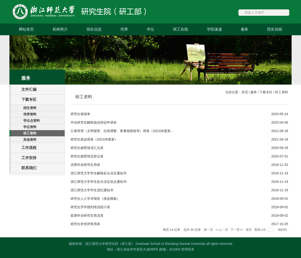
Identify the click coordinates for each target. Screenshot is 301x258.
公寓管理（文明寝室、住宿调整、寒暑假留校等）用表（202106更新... (122, 131)
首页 (245, 92)
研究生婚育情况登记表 (87, 156)
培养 (124, 29)
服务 (244, 29)
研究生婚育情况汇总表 (87, 148)
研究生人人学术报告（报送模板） (95, 198)
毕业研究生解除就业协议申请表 (94, 122)
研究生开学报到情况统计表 (90, 207)
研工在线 (180, 29)
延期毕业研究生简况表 (87, 215)
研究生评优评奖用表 (85, 224)
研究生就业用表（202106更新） (94, 139)
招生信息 (94, 29)
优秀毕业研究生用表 (85, 165)
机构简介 (60, 29)
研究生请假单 (80, 114)
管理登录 (187, 249)
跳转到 (283, 229)
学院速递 (214, 29)
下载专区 (266, 92)
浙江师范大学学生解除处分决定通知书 (99, 173)
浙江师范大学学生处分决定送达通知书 (99, 182)
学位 (150, 29)
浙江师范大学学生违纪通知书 (92, 190)
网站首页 (26, 29)
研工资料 (281, 92)
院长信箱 (274, 29)
